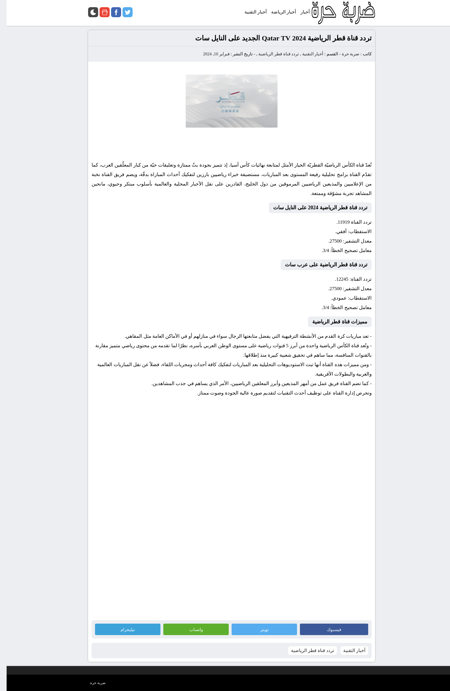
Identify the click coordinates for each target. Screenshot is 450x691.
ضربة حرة (343, 54)
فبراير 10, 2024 (209, 54)
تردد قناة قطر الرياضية (272, 54)
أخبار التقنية (306, 54)
